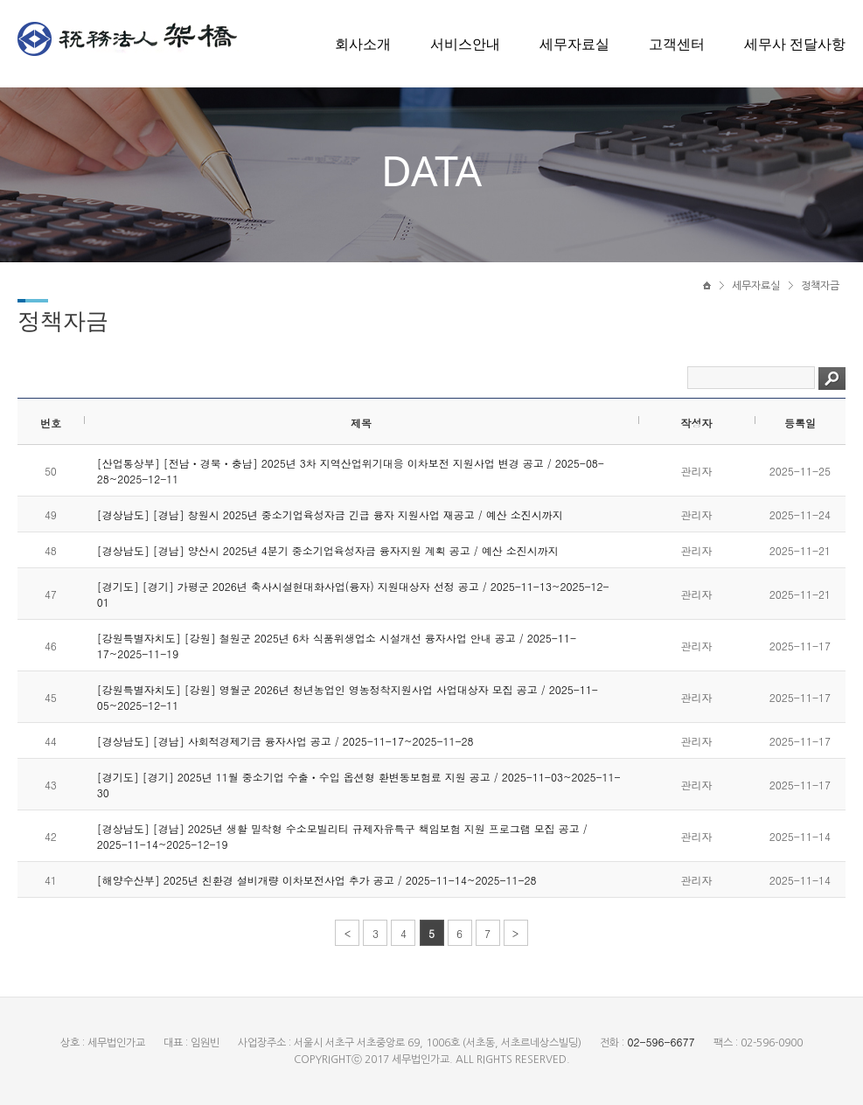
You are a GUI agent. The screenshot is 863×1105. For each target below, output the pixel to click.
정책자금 (820, 286)
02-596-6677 (660, 1041)
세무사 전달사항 (795, 43)
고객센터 (677, 43)
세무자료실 (574, 43)
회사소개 (363, 43)
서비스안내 (465, 43)
